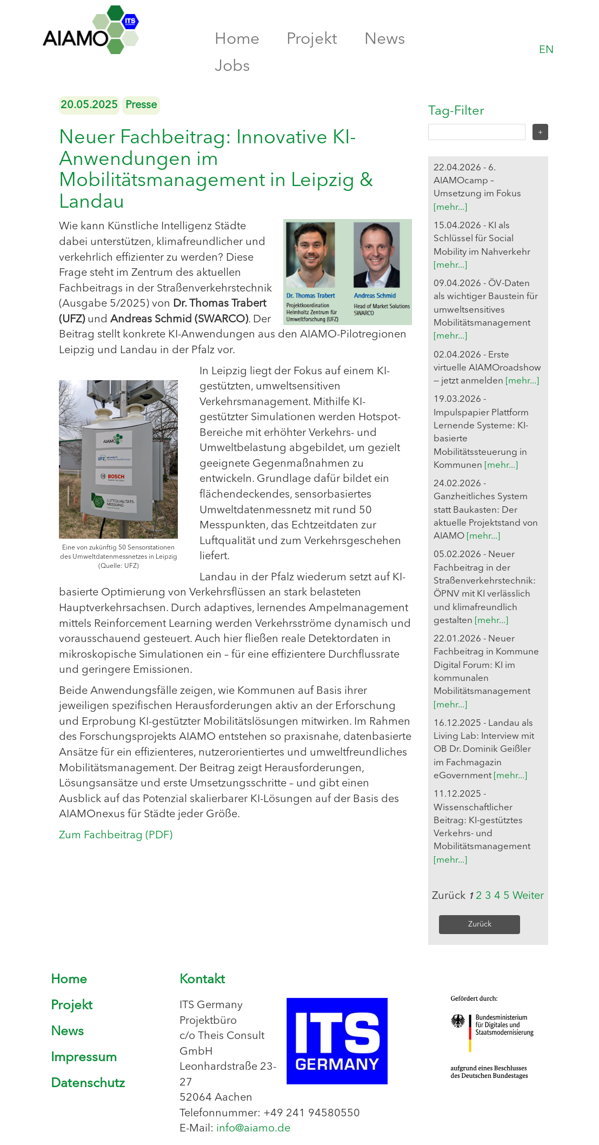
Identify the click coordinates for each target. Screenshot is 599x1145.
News (384, 39)
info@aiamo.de (253, 1128)
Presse (141, 105)
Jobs (232, 66)
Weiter (528, 896)
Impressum (84, 1057)
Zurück (479, 924)
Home (237, 39)
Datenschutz (88, 1083)
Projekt (312, 39)
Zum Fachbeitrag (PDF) (115, 835)
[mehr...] (450, 207)
